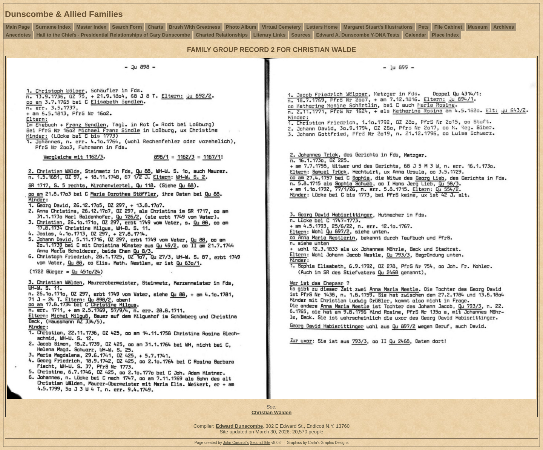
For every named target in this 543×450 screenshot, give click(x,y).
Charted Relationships (222, 35)
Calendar (415, 35)
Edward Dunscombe (239, 426)
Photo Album (241, 27)
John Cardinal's (236, 443)
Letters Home (322, 27)
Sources (300, 35)
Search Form (127, 27)
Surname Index (53, 27)
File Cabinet (448, 27)
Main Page (18, 27)
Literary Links (269, 35)
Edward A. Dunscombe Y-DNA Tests (357, 35)
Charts (155, 27)
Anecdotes (18, 35)
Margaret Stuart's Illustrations (378, 27)
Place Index (445, 35)
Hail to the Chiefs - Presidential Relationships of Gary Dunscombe (113, 35)
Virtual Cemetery (281, 27)
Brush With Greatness (194, 27)
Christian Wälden (271, 412)
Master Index (91, 27)
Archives (503, 27)
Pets (423, 27)
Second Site (260, 443)
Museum (478, 27)
